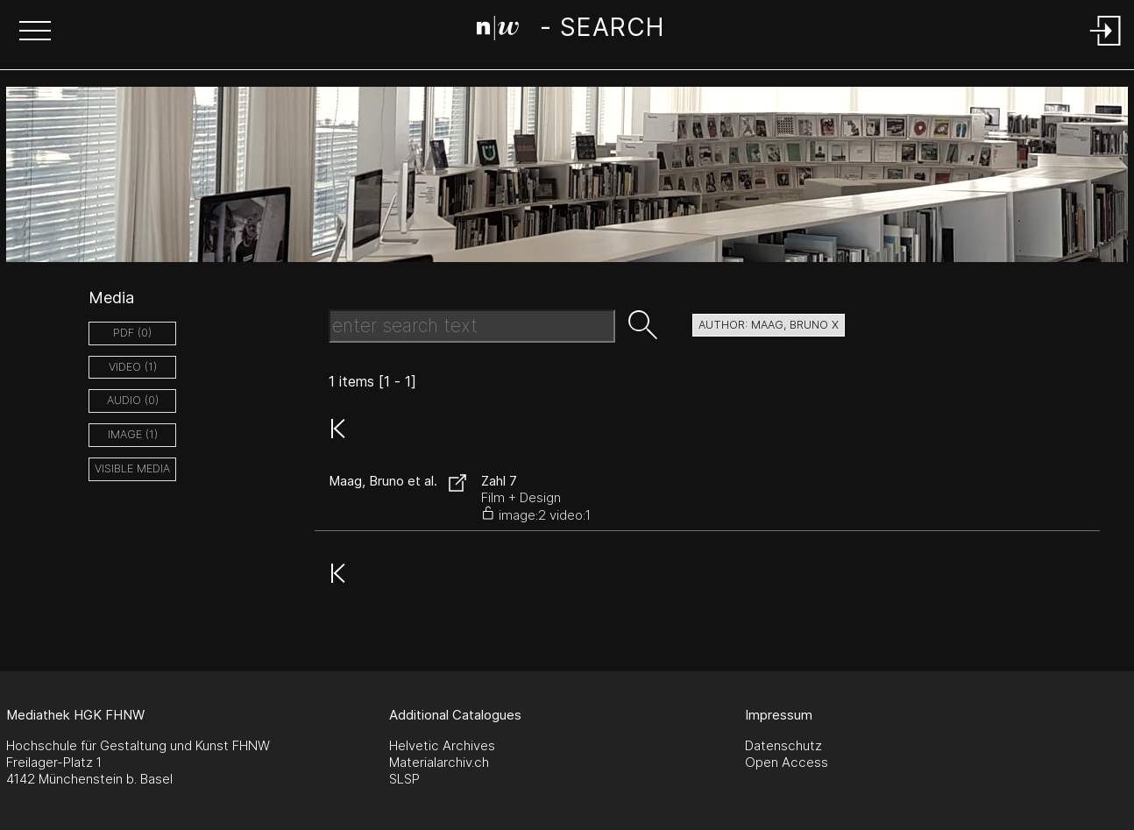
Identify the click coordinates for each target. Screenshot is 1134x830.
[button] (35, 32)
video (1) (133, 366)
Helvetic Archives (442, 745)
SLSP (404, 778)
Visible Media (132, 468)
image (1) (133, 434)
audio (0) (133, 400)
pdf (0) (132, 332)
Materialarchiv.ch (439, 762)
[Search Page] (570, 30)
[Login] (1106, 47)
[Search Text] (472, 326)
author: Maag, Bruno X (768, 324)
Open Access (786, 762)
